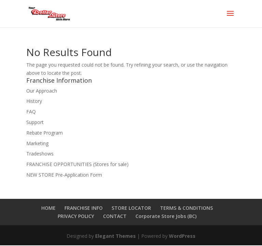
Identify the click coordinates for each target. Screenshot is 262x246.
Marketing (37, 143)
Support (35, 122)
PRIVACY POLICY (76, 216)
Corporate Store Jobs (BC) (165, 216)
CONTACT (115, 216)
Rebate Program (44, 132)
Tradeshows (40, 153)
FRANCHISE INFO (83, 208)
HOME (48, 208)
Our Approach (41, 90)
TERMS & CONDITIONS (186, 208)
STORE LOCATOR (131, 208)
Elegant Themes (115, 236)
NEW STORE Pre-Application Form (64, 175)
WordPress (182, 236)
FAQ (31, 111)
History (34, 101)
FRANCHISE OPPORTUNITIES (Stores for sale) (77, 164)
